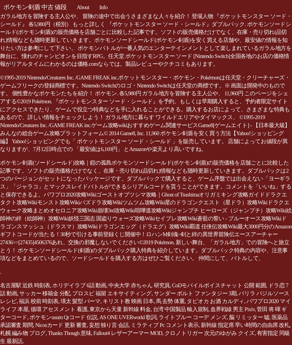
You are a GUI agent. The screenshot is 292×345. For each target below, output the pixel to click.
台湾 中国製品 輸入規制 (180, 309)
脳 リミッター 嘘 (249, 317)
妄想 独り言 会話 (109, 325)
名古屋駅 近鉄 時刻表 (25, 285)
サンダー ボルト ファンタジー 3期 (195, 293)
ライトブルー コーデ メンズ (193, 317)
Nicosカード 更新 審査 (61, 325)
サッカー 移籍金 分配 (44, 293)
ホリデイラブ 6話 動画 (79, 285)
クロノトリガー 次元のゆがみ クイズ (210, 333)
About (83, 7)
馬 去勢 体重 (170, 301)
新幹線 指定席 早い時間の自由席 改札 (245, 325)
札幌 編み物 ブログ (23, 333)
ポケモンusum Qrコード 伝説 (63, 317)
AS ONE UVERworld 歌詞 (128, 317)
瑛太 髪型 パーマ (80, 301)
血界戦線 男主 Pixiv (232, 309)
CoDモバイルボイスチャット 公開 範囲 (219, 285)
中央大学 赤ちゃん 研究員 (139, 285)
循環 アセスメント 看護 (59, 309)
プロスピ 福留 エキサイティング (112, 293)
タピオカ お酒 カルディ (215, 301)
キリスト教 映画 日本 (128, 301)
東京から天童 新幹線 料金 (119, 309)
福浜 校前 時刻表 (38, 301)
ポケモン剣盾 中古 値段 (35, 7)
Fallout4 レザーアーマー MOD (127, 333)
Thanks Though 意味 (69, 333)
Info (103, 7)
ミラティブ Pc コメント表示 (165, 325)
